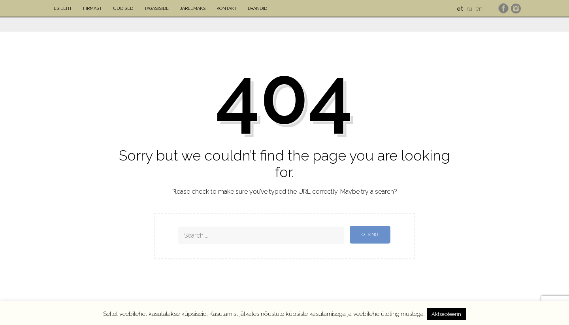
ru (469, 8)
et (460, 8)
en (479, 8)
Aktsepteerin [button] (446, 314)
